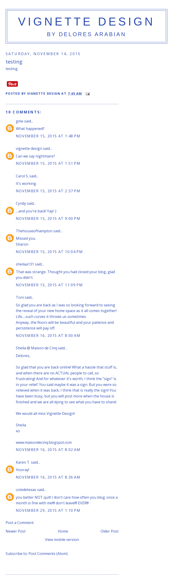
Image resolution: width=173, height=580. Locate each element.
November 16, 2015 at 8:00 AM (48, 335)
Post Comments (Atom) (48, 553)
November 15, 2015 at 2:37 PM (48, 190)
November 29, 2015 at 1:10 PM (48, 510)
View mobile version (62, 539)
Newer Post (16, 531)
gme (19, 121)
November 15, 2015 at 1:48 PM (48, 136)
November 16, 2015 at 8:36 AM (48, 477)
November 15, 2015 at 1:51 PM (48, 163)
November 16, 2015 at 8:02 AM (48, 449)
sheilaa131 (25, 264)
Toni (20, 297)
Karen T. (23, 462)
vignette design (86, 21)
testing (14, 61)
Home (63, 531)
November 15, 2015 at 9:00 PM (48, 218)
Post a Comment (20, 522)
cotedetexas (26, 489)
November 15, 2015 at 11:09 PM (49, 284)
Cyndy (21, 203)
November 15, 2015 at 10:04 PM (49, 251)
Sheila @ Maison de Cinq (36, 347)
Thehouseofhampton (34, 230)
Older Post (109, 531)
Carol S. (22, 176)
